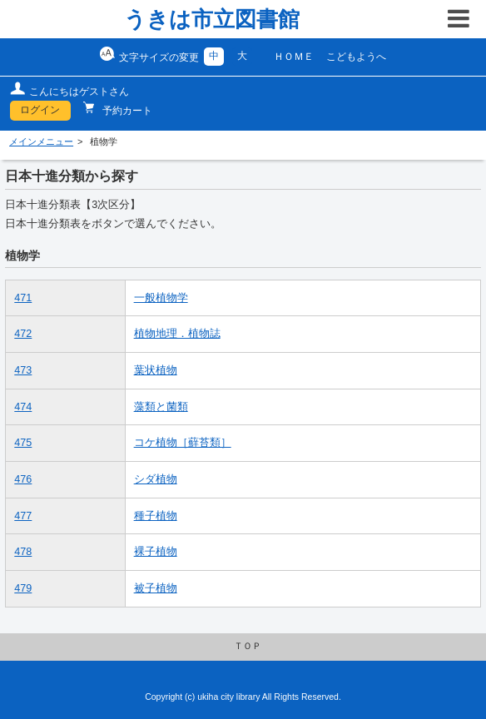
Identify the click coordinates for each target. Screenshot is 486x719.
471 (23, 298)
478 (23, 552)
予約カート (126, 111)
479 (23, 588)
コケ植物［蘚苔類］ (182, 443)
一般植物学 (161, 298)
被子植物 (155, 588)
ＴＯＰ (247, 646)
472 (23, 334)
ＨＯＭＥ (294, 56)
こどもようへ (356, 56)
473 (23, 370)
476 (23, 479)
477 (23, 516)
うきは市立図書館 (212, 19)
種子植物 (155, 516)
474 (23, 407)
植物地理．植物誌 (177, 334)
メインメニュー (41, 141)
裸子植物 (155, 552)
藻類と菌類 (161, 407)
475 (23, 443)
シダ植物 (155, 479)
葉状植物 (155, 370)
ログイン (40, 110)
